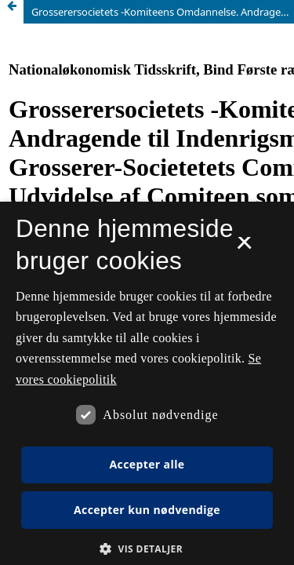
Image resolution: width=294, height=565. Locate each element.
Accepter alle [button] (146, 464)
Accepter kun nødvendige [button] (147, 509)
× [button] (244, 248)
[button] (147, 549)
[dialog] (147, 383)
